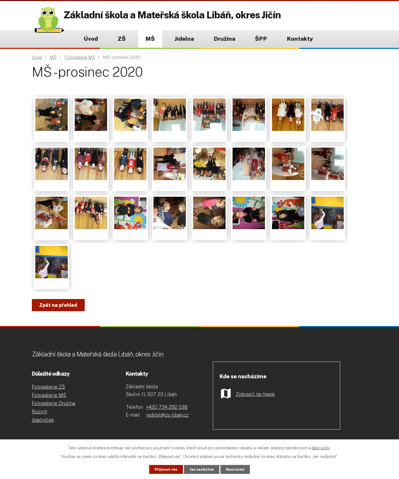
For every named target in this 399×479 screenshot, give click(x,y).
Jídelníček (43, 420)
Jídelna (184, 38)
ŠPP (261, 38)
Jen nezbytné (201, 469)
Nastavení (240, 469)
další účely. (320, 447)
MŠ (150, 38)
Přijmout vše (161, 469)
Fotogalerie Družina (53, 403)
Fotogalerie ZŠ (48, 387)
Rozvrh (39, 412)
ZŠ (122, 38)
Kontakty (300, 38)
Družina (224, 38)
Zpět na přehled (61, 305)
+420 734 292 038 (166, 407)
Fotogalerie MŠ (79, 57)
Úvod (91, 38)
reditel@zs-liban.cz (167, 415)
